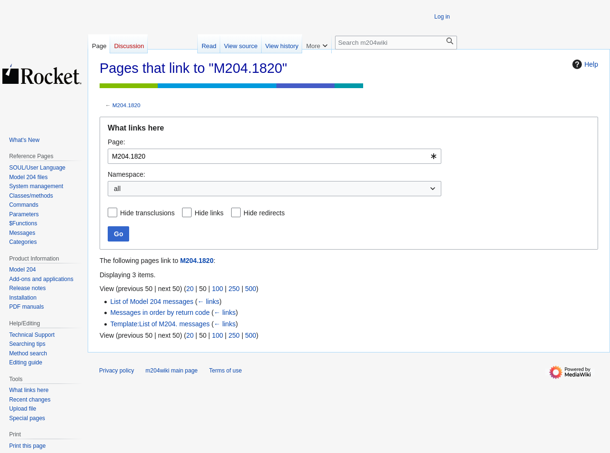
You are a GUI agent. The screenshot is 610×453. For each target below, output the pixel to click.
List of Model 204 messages (151, 301)
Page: (116, 142)
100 (217, 288)
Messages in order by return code (160, 312)
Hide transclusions (147, 213)
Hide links (209, 213)
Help (584, 64)
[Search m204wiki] (396, 43)
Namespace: (126, 174)
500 (250, 288)
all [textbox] (117, 188)
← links (208, 301)
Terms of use (225, 370)
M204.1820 (126, 105)
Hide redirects (264, 213)
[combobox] (274, 156)
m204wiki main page (171, 370)
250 (233, 288)
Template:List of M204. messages (160, 324)
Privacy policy (116, 370)
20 (190, 288)
